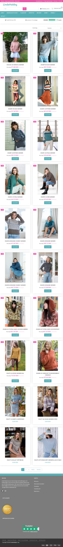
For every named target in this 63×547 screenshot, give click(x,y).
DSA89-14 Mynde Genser (15, 153)
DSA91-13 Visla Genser (15, 197)
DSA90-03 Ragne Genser (47, 241)
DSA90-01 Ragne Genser (47, 285)
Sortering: (35, 28)
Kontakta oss (39, 1)
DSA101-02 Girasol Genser (15, 64)
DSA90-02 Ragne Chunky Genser (15, 285)
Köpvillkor (42, 540)
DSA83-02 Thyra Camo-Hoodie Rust (47, 329)
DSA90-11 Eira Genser (48, 197)
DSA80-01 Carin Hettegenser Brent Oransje (47, 374)
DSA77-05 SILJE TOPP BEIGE (15, 460)
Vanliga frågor (12, 540)
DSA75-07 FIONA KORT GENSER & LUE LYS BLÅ (47, 460)
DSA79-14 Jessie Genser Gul (15, 373)
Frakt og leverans (48, 1)
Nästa (32, 469)
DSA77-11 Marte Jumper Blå (15, 419)
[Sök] (25, 8)
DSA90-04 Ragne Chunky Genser (15, 241)
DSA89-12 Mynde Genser (48, 109)
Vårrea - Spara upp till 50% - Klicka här (10, 1)
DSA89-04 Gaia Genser (15, 109)
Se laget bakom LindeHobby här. (9, 487)
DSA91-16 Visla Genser (48, 153)
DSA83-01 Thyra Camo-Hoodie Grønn (15, 329)
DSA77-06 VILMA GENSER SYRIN (47, 419)
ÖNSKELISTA (44, 9)
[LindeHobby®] (10, 4)
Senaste (38, 469)
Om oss (56, 1)
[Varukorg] (57, 8)
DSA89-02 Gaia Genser (48, 64)
